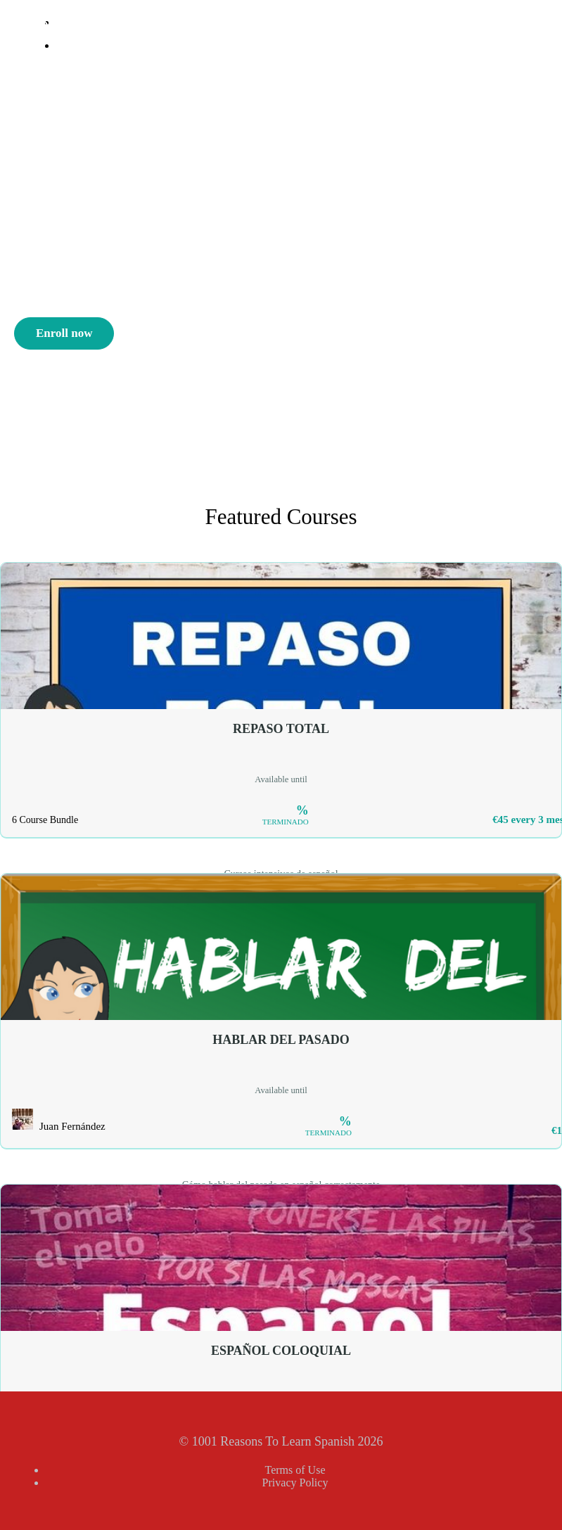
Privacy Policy (295, 1482)
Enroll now (64, 333)
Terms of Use (295, 1470)
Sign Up (80, 68)
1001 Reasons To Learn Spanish (153, 27)
